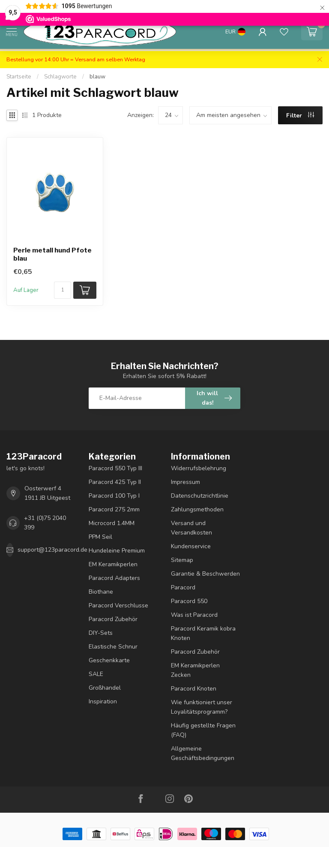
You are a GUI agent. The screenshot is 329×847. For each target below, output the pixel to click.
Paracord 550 (189, 601)
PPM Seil (100, 537)
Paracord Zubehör (113, 619)
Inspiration (103, 701)
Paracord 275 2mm (114, 509)
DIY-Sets (101, 633)
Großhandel (105, 688)
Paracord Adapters (114, 578)
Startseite (18, 77)
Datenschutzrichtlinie (199, 496)
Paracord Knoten (193, 689)
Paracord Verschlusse (118, 605)
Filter (300, 115)
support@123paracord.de (52, 550)
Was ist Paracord (194, 615)
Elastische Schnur (113, 647)
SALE (96, 674)
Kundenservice (191, 546)
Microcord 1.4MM (112, 523)
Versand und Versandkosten (191, 528)
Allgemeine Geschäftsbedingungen (202, 753)
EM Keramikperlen (113, 564)
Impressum (185, 482)
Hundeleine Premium (117, 551)
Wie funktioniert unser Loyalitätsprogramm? (201, 707)
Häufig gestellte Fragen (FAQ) (203, 730)
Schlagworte (60, 77)
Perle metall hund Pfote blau (52, 254)
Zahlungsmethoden (197, 509)
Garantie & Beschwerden (205, 574)
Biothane (101, 592)
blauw (97, 77)
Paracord (183, 587)
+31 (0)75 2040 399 (45, 523)
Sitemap (182, 560)
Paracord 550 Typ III (115, 468)
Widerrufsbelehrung (198, 468)
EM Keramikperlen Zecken (195, 670)
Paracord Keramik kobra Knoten (203, 633)
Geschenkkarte (109, 660)
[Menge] (62, 290)
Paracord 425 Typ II (115, 482)
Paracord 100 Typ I (114, 496)
